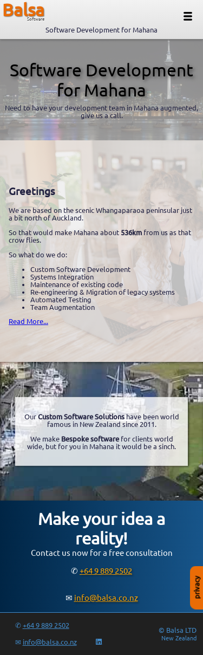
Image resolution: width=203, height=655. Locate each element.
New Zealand (179, 638)
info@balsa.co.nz (106, 597)
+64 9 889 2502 (106, 570)
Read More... (28, 321)
